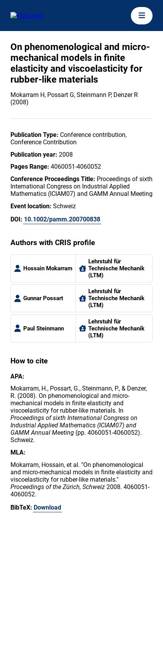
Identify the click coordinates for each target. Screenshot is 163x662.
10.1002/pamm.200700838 (62, 219)
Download (47, 507)
